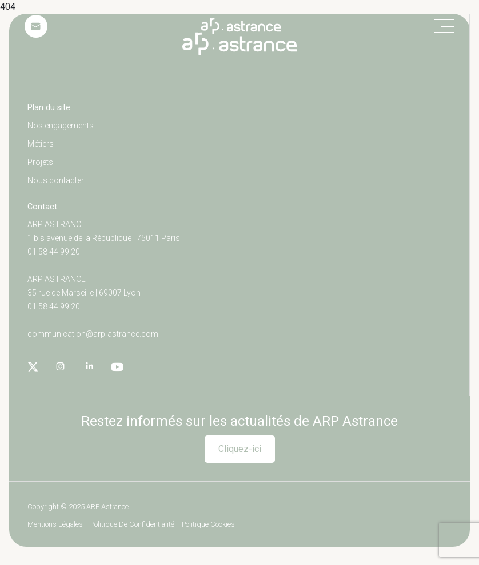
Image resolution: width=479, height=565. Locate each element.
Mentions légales (55, 524)
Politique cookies (208, 524)
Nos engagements (60, 125)
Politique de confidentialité (132, 524)
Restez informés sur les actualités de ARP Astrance (239, 421)
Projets (40, 162)
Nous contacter (55, 180)
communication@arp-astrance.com (92, 333)
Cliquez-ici (239, 448)
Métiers (40, 143)
